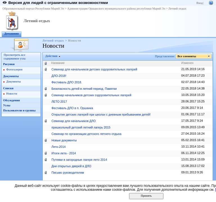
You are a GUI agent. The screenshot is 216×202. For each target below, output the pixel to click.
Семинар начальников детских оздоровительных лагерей (91, 95)
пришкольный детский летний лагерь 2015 (81, 127)
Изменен (187, 63)
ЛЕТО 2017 (59, 101)
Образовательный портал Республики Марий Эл (33, 8)
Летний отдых (177, 8)
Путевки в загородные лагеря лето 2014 (79, 159)
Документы (11, 76)
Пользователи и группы (19, 110)
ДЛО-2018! (58, 75)
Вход (199, 2)
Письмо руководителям (67, 172)
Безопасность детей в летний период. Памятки (84, 88)
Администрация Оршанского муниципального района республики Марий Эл (116, 8)
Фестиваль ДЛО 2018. (66, 82)
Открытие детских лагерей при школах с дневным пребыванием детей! (100, 114)
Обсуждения (11, 100)
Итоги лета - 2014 (63, 153)
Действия (51, 56)
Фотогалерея (14, 69)
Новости (11, 93)
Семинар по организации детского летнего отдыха (86, 134)
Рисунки (9, 64)
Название (58, 63)
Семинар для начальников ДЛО (73, 121)
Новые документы (64, 140)
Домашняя (11, 33)
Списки (8, 88)
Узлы (6, 105)
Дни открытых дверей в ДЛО (71, 166)
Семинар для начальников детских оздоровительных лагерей (94, 69)
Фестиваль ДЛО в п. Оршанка (72, 108)
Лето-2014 (58, 146)
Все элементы (186, 56)
